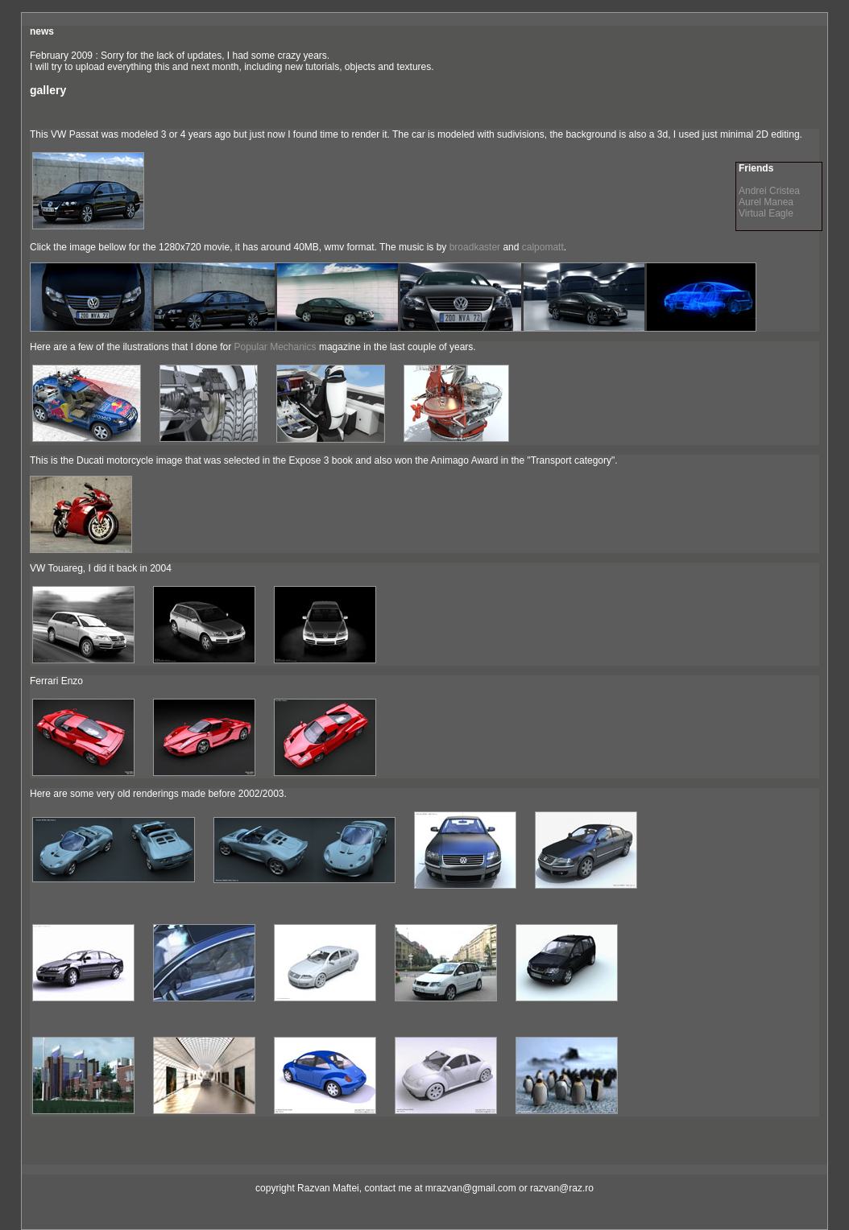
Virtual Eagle (766, 213)
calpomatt (543, 247)
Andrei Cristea (769, 190)
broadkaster (474, 247)
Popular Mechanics (275, 347)
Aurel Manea (766, 202)
